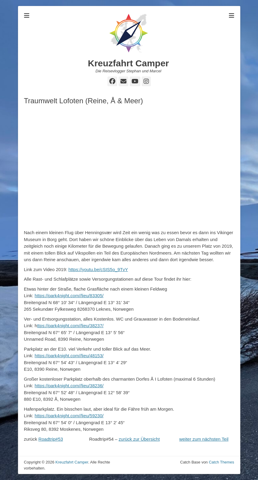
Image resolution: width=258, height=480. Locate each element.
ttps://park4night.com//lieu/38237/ (70, 325)
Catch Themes (221, 462)
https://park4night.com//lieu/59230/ (69, 415)
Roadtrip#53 (50, 439)
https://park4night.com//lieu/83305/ (69, 295)
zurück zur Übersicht (139, 439)
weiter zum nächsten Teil (204, 439)
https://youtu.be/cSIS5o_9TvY (98, 269)
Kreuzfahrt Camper (128, 63)
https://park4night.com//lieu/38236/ (69, 385)
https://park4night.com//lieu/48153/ (69, 355)
